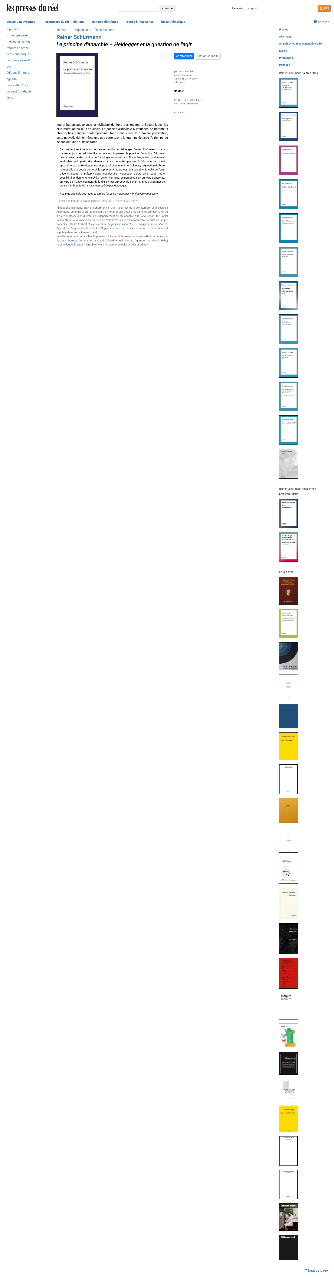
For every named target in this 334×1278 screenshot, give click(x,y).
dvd (9, 66)
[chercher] (137, 8)
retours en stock (18, 48)
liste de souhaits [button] (208, 56)
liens (10, 98)
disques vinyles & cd (20, 60)
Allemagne (285, 36)
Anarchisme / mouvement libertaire (300, 43)
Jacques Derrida (66, 240)
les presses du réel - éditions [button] (64, 22)
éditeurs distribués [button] (105, 22)
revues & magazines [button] (140, 22)
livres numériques (19, 54)
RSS (324, 8)
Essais (283, 50)
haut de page (316, 1270)
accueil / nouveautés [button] (21, 22)
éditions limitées (18, 73)
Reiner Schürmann (79, 37)
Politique (284, 64)
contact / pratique (19, 91)
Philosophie (286, 57)
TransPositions (104, 30)
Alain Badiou (138, 244)
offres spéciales (17, 35)
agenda (12, 79)
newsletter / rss (17, 85)
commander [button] (184, 56)
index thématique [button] (173, 22)
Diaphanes (81, 30)
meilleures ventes (18, 41)
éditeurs (61, 30)
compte (321, 22)
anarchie (147, 153)
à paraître (13, 29)
